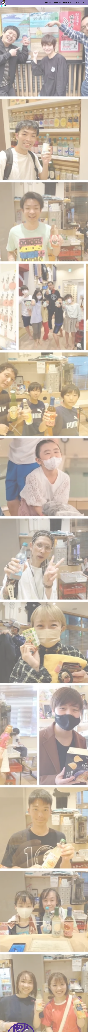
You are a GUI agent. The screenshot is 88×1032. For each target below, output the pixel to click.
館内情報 (62, 2)
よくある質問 (71, 2)
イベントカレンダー (42, 2)
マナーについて (81, 2)
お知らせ (32, 2)
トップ (25, 2)
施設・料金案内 (54, 2)
